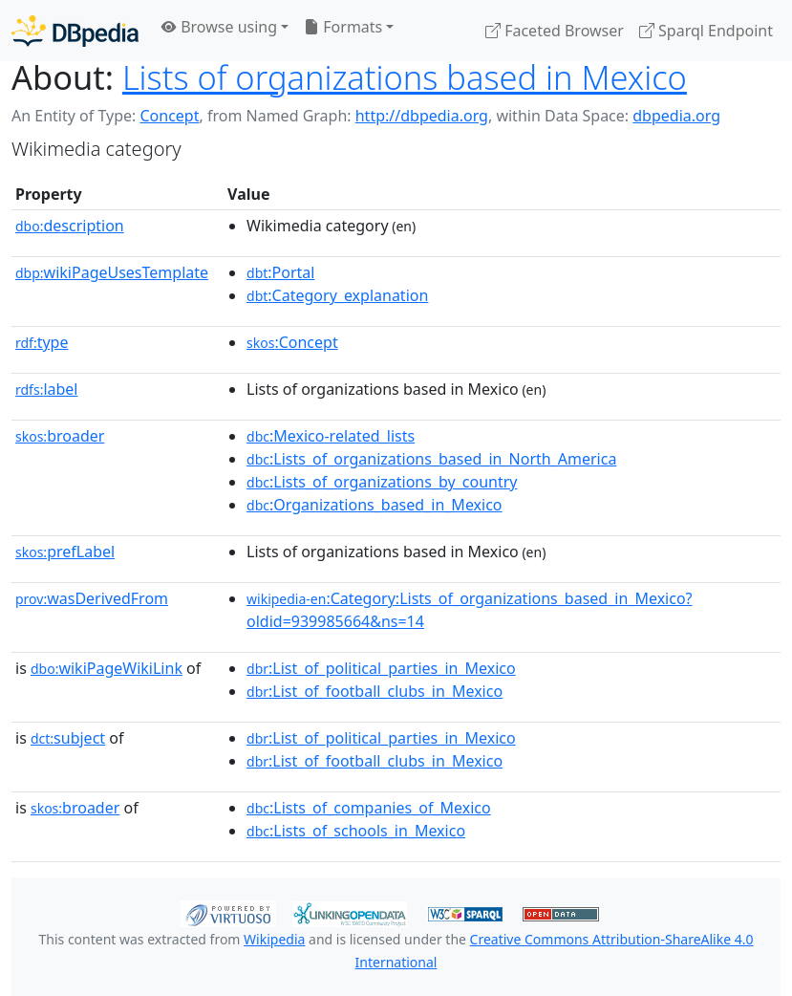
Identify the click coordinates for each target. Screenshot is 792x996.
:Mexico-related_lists (330, 435)
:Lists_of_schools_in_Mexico (355, 830)
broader (59, 435)
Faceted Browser (554, 30)
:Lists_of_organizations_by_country (381, 481)
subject (68, 737)
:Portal (280, 272)
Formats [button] (343, 26)
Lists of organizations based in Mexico (404, 76)
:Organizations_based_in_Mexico (374, 504)
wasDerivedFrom (91, 598)
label (46, 389)
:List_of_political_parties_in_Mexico (381, 668)
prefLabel (65, 551)
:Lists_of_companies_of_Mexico (368, 807)
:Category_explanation (337, 295)
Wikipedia (274, 939)
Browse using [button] (219, 26)
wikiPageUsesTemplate (111, 272)
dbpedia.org (676, 115)
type (42, 342)
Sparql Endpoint (706, 30)
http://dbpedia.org (421, 115)
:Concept (292, 342)
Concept (169, 115)
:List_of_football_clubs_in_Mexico (374, 691)
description (69, 225)
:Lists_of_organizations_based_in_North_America (431, 458)
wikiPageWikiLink (106, 668)
